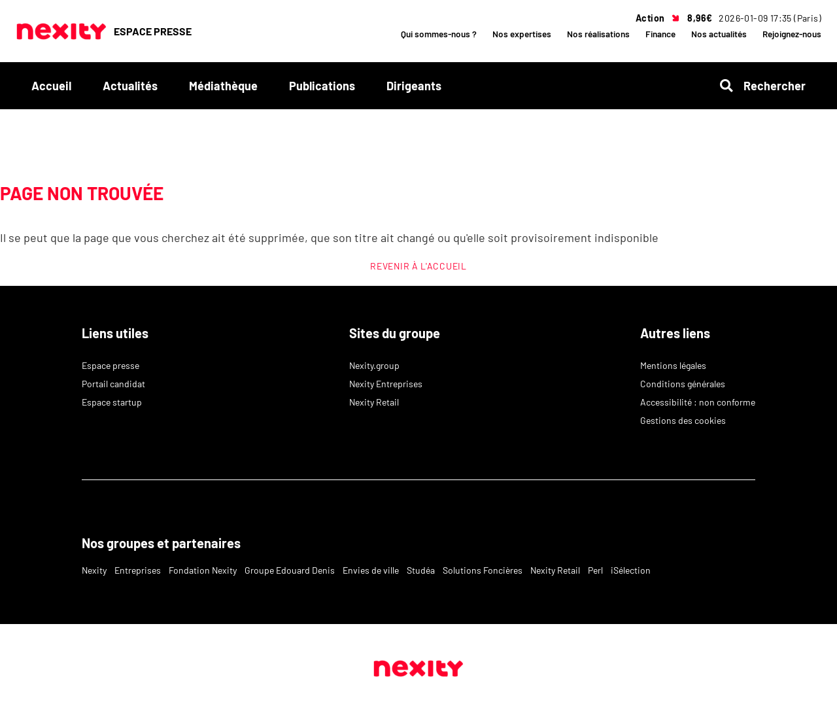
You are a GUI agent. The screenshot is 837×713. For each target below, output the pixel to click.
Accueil (51, 85)
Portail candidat (113, 383)
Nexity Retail (374, 402)
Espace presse (110, 365)
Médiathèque (223, 85)
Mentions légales (673, 365)
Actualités (130, 85)
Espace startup (112, 402)
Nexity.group (374, 365)
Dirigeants (413, 85)
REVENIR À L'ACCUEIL (418, 265)
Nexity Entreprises (385, 383)
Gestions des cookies (683, 420)
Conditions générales (682, 383)
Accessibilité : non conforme (697, 402)
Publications (322, 85)
